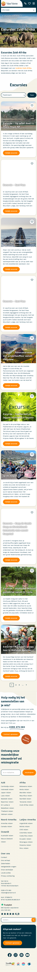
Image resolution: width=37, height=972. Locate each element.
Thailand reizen (7, 811)
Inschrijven (29, 772)
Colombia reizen (26, 833)
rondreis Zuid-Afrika (23, 68)
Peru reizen (24, 848)
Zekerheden (5, 863)
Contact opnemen (10, 734)
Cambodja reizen (7, 786)
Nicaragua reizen (26, 842)
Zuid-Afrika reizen (26, 805)
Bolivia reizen (25, 826)
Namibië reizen (25, 799)
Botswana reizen (26, 786)
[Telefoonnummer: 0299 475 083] (25, 3)
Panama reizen (25, 845)
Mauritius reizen (26, 796)
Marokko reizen (25, 792)
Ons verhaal (5, 860)
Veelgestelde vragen (8, 867)
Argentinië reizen (26, 823)
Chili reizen (24, 829)
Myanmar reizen (7, 802)
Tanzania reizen (26, 802)
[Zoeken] (33, 920)
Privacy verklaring (8, 876)
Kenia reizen (24, 789)
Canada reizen (6, 826)
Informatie (5, 10)
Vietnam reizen (7, 814)
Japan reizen (6, 792)
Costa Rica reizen (26, 836)
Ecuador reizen (25, 839)
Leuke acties (6, 873)
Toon (32, 95)
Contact (4, 857)
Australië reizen (7, 836)
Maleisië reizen (6, 799)
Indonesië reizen (7, 789)
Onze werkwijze (7, 870)
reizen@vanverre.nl (8, 893)
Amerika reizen (7, 823)
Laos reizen (5, 796)
